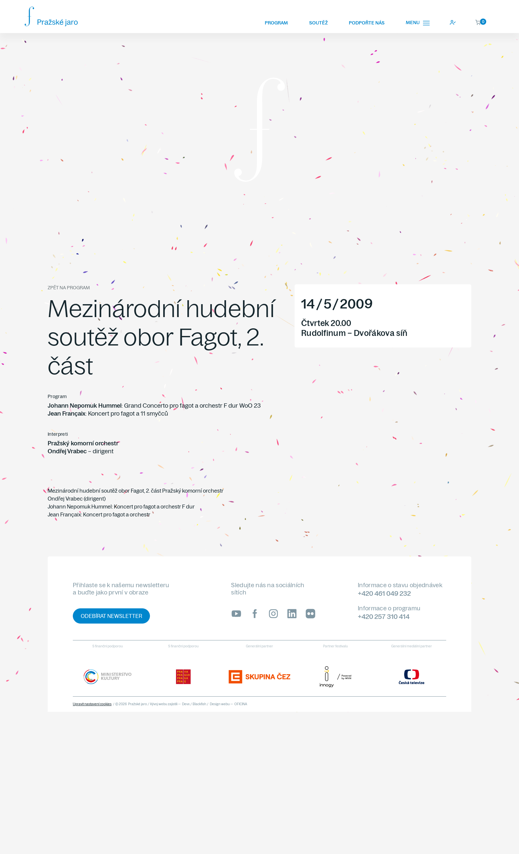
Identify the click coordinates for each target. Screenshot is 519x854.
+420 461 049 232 (384, 593)
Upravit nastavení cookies (92, 704)
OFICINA (240, 704)
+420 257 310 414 (383, 616)
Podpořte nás (367, 23)
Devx (186, 704)
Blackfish (199, 704)
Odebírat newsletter (111, 616)
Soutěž (318, 23)
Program (276, 23)
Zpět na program (69, 288)
